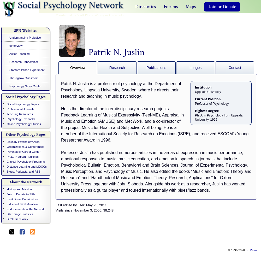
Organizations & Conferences (25, 146)
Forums (171, 7)
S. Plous (251, 250)
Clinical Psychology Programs (26, 161)
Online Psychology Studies (24, 124)
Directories (145, 7)
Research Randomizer (23, 61)
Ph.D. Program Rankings (23, 156)
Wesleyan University (109, 15)
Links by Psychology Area (23, 141)
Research (117, 68)
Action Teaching (19, 53)
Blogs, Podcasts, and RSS (23, 171)
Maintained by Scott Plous (74, 15)
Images (195, 68)
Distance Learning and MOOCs (27, 166)
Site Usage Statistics (20, 214)
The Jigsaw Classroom (23, 78)
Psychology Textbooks (21, 119)
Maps (191, 7)
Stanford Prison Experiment (27, 70)
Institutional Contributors (22, 199)
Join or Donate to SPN (21, 194)
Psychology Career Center (23, 151)
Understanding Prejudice (25, 37)
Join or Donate (222, 6)
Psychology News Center (25, 86)
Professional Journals (20, 109)
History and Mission (19, 189)
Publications (156, 68)
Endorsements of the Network (26, 209)
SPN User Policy (17, 219)
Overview (77, 68)
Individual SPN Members (22, 204)
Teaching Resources (20, 114)
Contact (235, 68)
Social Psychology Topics (23, 104)
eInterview (15, 45)
